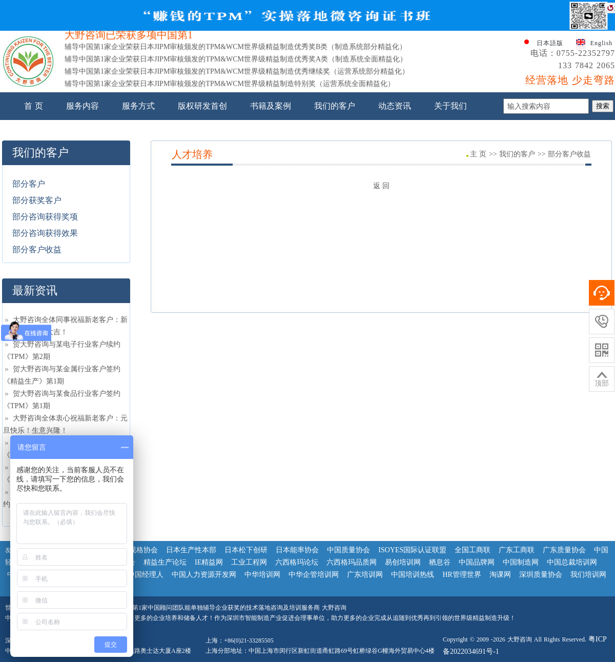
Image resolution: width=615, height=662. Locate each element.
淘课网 (500, 574)
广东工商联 (517, 550)
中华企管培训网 (314, 574)
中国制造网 (521, 562)
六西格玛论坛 (296, 562)
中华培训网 (262, 574)
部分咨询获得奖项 (45, 216)
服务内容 (82, 106)
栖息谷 (439, 562)
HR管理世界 (461, 574)
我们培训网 (588, 574)
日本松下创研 (246, 550)
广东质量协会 (564, 550)
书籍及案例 (270, 106)
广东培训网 (365, 574)
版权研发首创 (202, 106)
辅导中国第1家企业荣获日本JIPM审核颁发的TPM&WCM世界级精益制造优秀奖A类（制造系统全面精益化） (236, 62)
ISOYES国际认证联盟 (412, 550)
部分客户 (28, 183)
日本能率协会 (297, 550)
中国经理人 (145, 574)
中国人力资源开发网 (204, 574)
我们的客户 (334, 106)
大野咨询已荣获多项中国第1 (129, 37)
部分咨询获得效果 (45, 233)
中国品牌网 (477, 562)
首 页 (33, 106)
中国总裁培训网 (572, 562)
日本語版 (550, 43)
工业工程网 (249, 562)
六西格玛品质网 (351, 562)
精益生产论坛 (165, 562)
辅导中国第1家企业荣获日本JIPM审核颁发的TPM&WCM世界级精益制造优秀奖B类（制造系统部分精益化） (235, 49)
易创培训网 (403, 562)
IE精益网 (209, 562)
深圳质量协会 (540, 574)
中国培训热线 (412, 574)
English (601, 43)
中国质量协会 (348, 550)
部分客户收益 (36, 249)
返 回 (381, 186)
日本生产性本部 (191, 550)
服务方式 (138, 106)
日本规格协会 (136, 550)
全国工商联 (472, 550)
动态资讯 (394, 106)
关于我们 (450, 106)
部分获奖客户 (36, 200)
